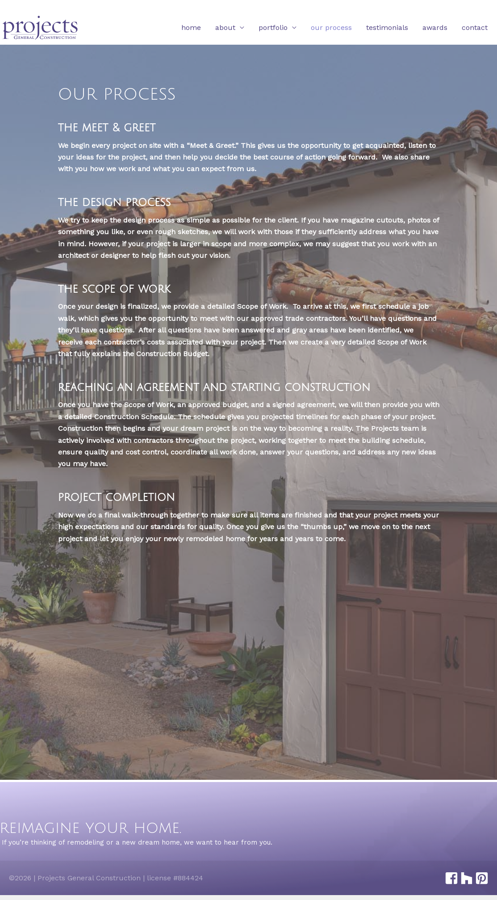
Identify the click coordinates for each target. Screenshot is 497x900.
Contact (475, 28)
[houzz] (466, 878)
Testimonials (387, 28)
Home (191, 28)
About (225, 28)
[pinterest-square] (481, 878)
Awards (434, 28)
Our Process (331, 28)
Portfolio (273, 28)
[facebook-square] (451, 878)
